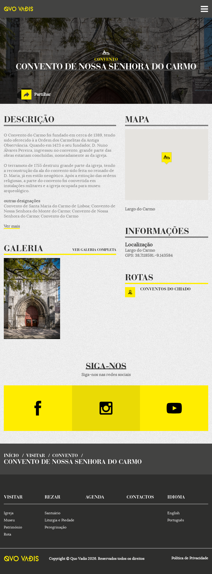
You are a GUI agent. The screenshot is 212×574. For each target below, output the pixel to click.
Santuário (52, 513)
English (173, 513)
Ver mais (12, 226)
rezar (52, 497)
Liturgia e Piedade (59, 520)
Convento (65, 456)
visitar (35, 456)
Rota (7, 534)
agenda (94, 497)
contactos (140, 497)
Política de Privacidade (189, 558)
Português (175, 520)
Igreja (8, 513)
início (11, 456)
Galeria (23, 249)
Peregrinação (55, 527)
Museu (9, 520)
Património (13, 527)
